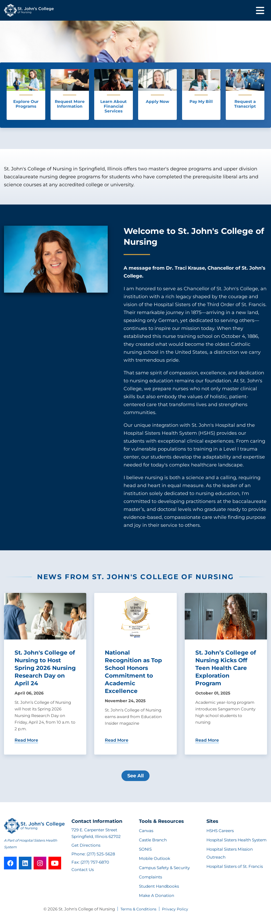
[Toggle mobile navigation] (260, 10)
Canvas (146, 830)
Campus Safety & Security (164, 867)
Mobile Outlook (154, 858)
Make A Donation (156, 895)
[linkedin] (25, 863)
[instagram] (40, 863)
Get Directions (85, 845)
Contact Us (82, 869)
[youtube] (55, 863)
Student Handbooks (159, 886)
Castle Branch (153, 839)
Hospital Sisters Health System (236, 839)
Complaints (150, 876)
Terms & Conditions (138, 909)
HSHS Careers (220, 830)
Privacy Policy (175, 909)
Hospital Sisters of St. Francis (234, 866)
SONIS (145, 849)
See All (135, 776)
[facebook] (10, 863)
